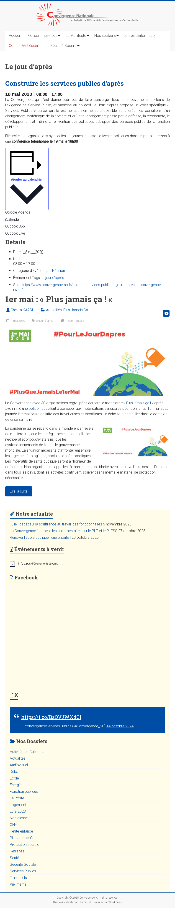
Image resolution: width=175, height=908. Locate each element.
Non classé (19, 818)
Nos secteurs (105, 35)
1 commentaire (72, 320)
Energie (16, 785)
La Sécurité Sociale (61, 45)
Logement (18, 805)
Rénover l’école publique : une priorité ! (40, 537)
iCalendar (12, 219)
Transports (18, 878)
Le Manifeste (76, 35)
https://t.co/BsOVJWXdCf (51, 717)
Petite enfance (21, 831)
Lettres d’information (140, 35)
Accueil (15, 35)
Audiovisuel (19, 765)
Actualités (54, 310)
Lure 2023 (18, 811)
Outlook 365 (15, 226)
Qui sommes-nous (42, 35)
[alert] (87, 564)
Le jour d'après (44, 320)
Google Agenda (17, 212)
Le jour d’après (52, 278)
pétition (35, 408)
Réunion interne (64, 270)
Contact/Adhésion (23, 45)
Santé (14, 858)
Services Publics (23, 871)
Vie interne (18, 884)
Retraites (17, 851)
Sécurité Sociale (23, 864)
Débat (14, 771)
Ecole (14, 778)
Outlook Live (15, 233)
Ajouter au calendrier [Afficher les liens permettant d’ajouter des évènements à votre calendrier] (27, 179)
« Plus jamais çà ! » (138, 403)
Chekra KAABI (22, 310)
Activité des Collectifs (27, 752)
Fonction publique (24, 791)
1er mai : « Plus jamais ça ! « (59, 299)
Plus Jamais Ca (75, 310)
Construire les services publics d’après (64, 83)
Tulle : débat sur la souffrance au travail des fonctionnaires (56, 524)
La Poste (17, 798)
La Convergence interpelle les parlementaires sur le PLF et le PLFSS (63, 531)
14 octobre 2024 (120, 726)
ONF (13, 824)
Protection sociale (24, 844)
